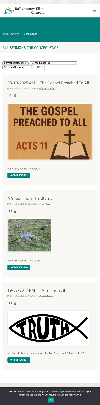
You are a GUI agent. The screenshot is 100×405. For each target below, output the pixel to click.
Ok (50, 400)
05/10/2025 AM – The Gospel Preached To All (48, 83)
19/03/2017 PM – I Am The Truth (36, 290)
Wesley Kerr (44, 204)
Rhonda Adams (45, 296)
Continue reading (18, 175)
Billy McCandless (47, 88)
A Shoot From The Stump (30, 198)
